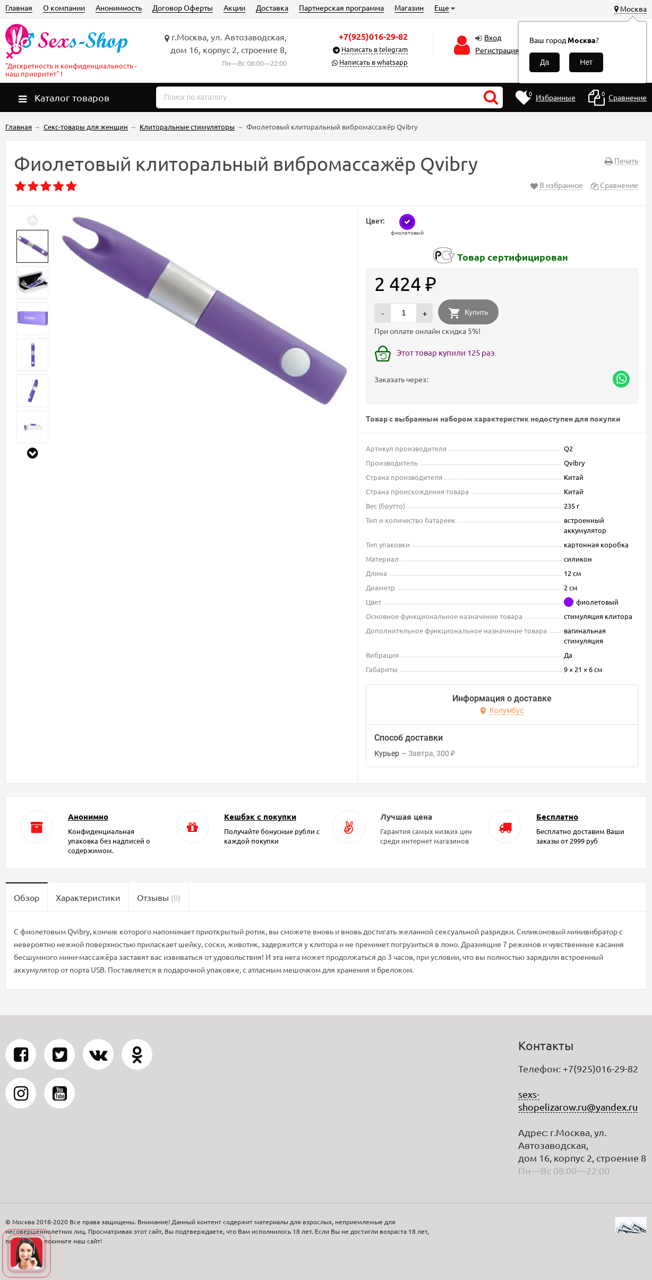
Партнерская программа (341, 7)
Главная (18, 7)
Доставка (272, 7)
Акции (234, 7)
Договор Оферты (182, 7)
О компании (64, 7)
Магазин (409, 7)
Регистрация (497, 50)
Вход (492, 37)
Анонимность (119, 7)
